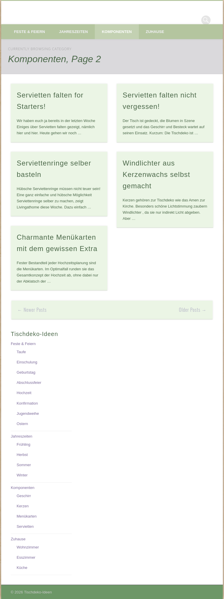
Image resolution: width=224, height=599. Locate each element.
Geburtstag (26, 372)
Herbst (22, 454)
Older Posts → (193, 309)
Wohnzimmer (28, 547)
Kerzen (23, 506)
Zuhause (155, 31)
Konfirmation (27, 403)
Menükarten (27, 516)
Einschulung (27, 362)
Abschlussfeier (29, 382)
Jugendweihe (28, 413)
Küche (22, 567)
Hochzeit (24, 393)
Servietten (25, 526)
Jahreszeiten (73, 31)
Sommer (24, 465)
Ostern (22, 424)
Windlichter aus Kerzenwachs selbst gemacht (156, 174)
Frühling (23, 444)
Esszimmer (26, 557)
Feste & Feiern (29, 31)
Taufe (21, 352)
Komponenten (117, 31)
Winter (22, 475)
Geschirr (24, 496)
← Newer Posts (32, 309)
